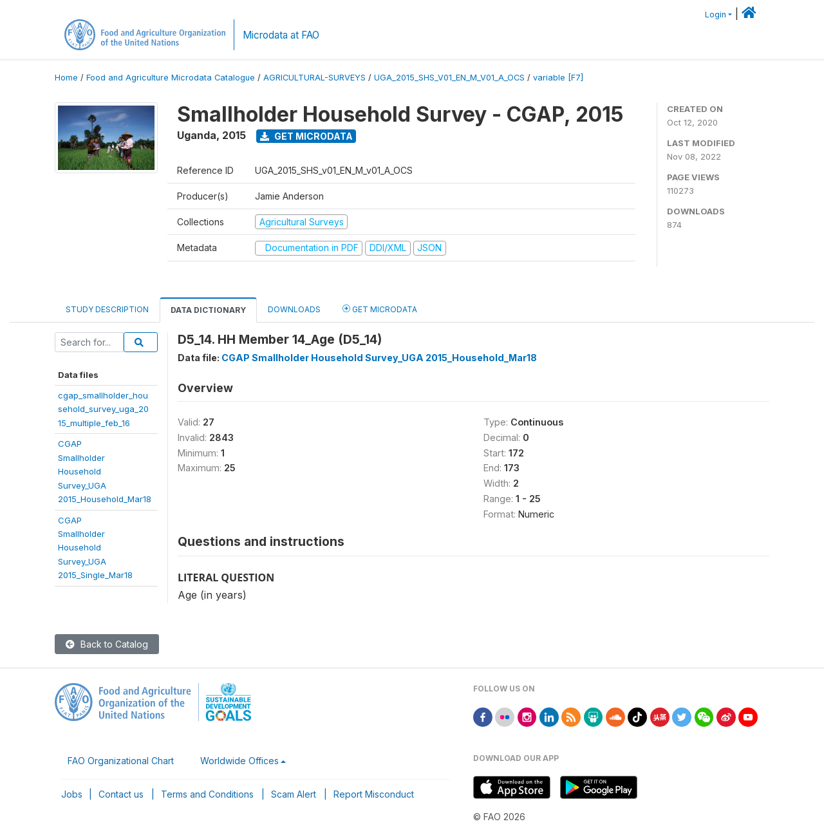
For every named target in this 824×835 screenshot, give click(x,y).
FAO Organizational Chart (121, 760)
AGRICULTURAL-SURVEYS (314, 77)
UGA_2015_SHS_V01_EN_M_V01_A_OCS (449, 77)
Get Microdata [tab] (379, 308)
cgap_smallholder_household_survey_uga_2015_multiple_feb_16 (103, 409)
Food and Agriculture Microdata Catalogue (170, 77)
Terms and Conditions (207, 794)
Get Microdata (306, 136)
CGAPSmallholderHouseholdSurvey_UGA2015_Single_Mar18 (95, 548)
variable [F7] (558, 77)
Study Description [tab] (107, 309)
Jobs (71, 794)
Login (715, 14)
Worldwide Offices (239, 760)
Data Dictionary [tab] (208, 310)
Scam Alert (293, 794)
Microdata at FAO (281, 35)
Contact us (121, 794)
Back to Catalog (107, 644)
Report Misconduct (373, 794)
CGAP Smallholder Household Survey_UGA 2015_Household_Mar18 (379, 357)
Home (66, 77)
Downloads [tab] (294, 309)
